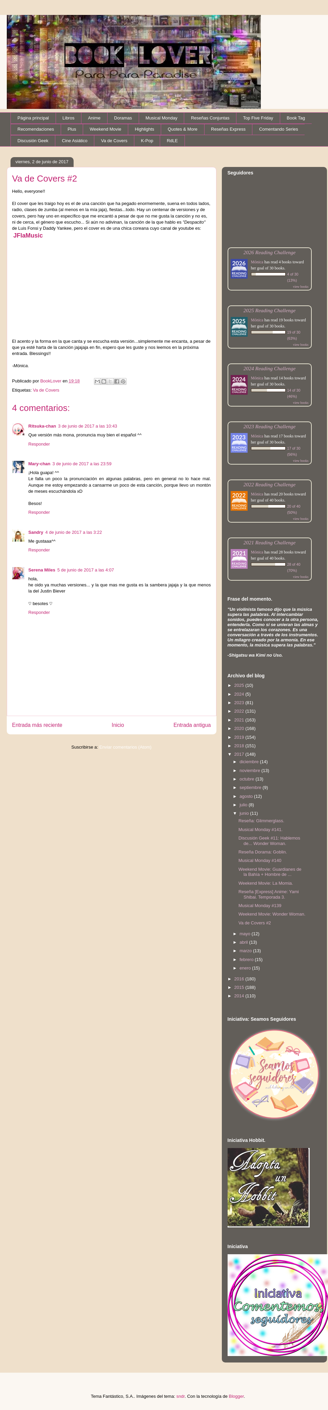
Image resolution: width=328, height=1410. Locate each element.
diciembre (249, 761)
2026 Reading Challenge (270, 252)
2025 (240, 685)
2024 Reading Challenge (270, 368)
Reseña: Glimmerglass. (261, 820)
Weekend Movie (105, 129)
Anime (94, 117)
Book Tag (296, 117)
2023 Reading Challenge (270, 426)
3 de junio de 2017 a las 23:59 (82, 463)
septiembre (251, 787)
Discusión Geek (33, 140)
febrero (247, 959)
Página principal (33, 117)
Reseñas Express (228, 129)
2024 (240, 694)
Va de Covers (114, 140)
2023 (240, 702)
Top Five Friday (258, 117)
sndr (180, 1396)
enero (245, 968)
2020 (240, 728)
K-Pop (147, 140)
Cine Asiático (75, 140)
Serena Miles (42, 569)
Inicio (118, 725)
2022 (240, 711)
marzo (246, 950)
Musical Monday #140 (259, 860)
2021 (240, 719)
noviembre (250, 770)
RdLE (172, 140)
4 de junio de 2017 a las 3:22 (73, 532)
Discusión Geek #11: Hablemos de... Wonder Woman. (269, 840)
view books (301, 286)
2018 (240, 745)
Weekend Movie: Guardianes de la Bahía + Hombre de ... (269, 872)
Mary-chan (39, 463)
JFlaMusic (28, 235)
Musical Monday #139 (259, 905)
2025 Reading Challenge (270, 310)
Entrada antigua (192, 725)
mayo (245, 933)
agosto (246, 796)
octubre (247, 779)
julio (244, 804)
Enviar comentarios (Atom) (125, 747)
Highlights (144, 129)
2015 (240, 987)
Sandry (35, 532)
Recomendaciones (36, 129)
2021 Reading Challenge (270, 542)
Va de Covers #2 (254, 922)
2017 (240, 754)
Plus (71, 129)
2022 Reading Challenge (270, 484)
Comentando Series (278, 129)
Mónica (257, 262)
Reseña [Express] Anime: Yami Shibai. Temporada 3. (268, 894)
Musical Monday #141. (260, 829)
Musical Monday (161, 117)
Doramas (123, 117)
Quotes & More (182, 129)
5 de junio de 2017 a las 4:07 (85, 569)
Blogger (236, 1396)
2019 (240, 737)
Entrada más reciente (37, 725)
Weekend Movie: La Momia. (265, 883)
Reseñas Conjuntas (210, 117)
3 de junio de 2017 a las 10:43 (87, 426)
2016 (240, 978)
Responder (39, 444)
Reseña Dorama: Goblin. (262, 851)
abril (244, 942)
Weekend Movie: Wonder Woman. (271, 914)
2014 (240, 995)
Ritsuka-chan (42, 426)
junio (244, 813)
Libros (68, 117)
